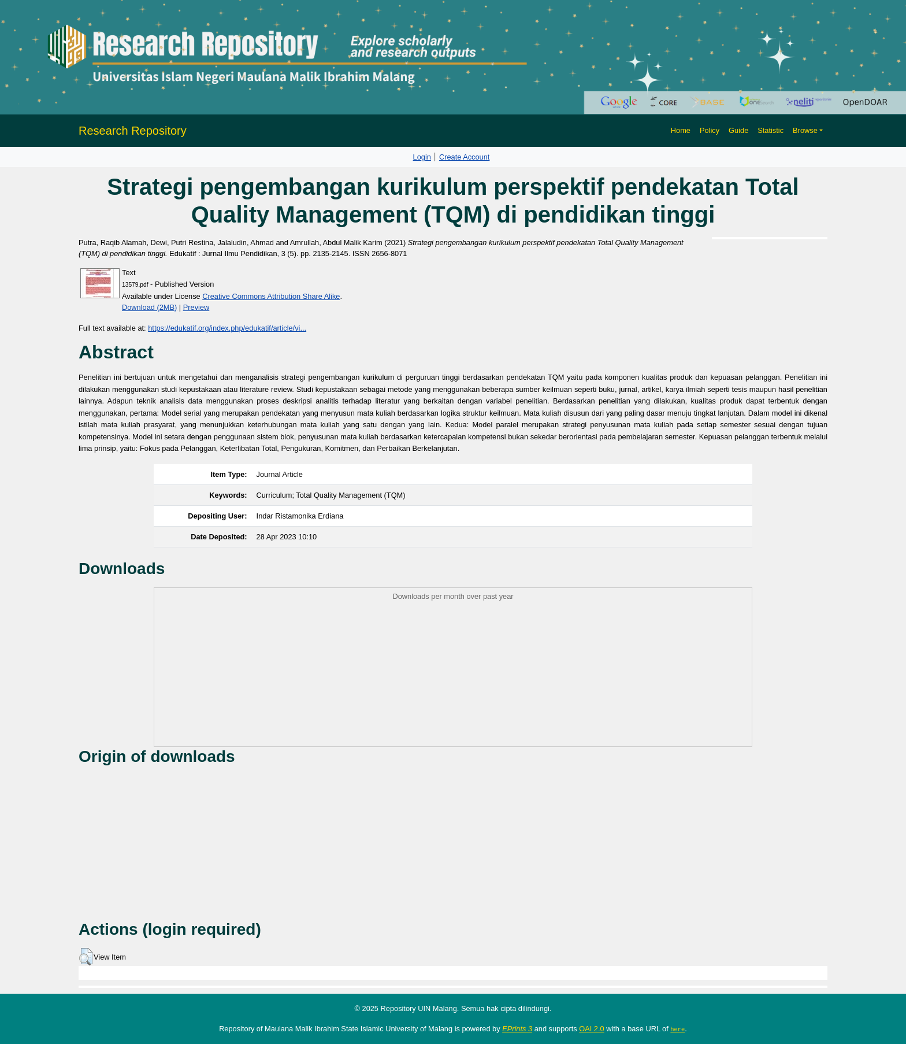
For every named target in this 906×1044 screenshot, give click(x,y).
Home (680, 130)
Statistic (771, 130)
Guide (738, 130)
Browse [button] (805, 130)
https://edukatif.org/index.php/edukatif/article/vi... (227, 328)
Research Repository (133, 130)
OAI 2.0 (591, 1028)
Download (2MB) (149, 307)
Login (422, 157)
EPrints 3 (517, 1028)
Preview (196, 307)
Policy (709, 130)
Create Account (464, 157)
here (677, 1029)
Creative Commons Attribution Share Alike (271, 296)
